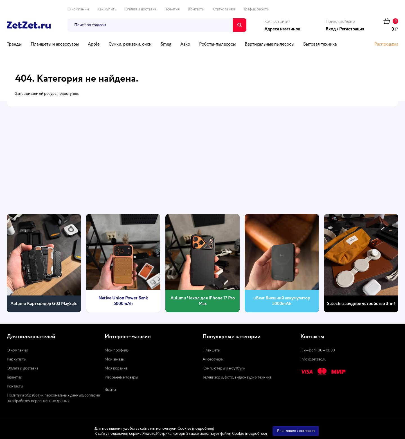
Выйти (110, 390)
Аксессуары (213, 359)
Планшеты (211, 350)
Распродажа (386, 44)
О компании (78, 9)
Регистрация (351, 29)
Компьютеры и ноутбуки (224, 368)
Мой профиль (117, 350)
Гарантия (172, 9)
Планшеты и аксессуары (55, 44)
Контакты (196, 9)
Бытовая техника (320, 44)
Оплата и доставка (140, 9)
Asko (185, 44)
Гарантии (14, 377)
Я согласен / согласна (296, 431)
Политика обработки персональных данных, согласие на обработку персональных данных (53, 398)
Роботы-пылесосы (217, 44)
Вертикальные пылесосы (269, 44)
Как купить (106, 9)
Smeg (166, 44)
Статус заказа (224, 9)
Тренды (14, 44)
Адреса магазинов (282, 29)
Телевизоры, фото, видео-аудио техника (236, 377)
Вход (331, 29)
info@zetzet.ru (313, 359)
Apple (94, 44)
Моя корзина (116, 368)
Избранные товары (121, 377)
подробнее (203, 429)
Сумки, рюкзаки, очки (130, 44)
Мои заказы (115, 359)
